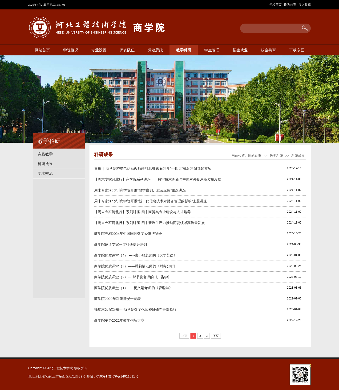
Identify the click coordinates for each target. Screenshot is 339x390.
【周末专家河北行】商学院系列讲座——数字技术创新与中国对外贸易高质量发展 (157, 179)
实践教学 (45, 154)
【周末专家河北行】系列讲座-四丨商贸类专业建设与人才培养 (142, 212)
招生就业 (240, 50)
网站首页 (42, 50)
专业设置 (98, 50)
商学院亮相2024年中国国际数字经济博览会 (128, 234)
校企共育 (268, 50)
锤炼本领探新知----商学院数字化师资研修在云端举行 (135, 309)
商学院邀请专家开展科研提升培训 (120, 244)
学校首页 (275, 4)
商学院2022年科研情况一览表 (117, 299)
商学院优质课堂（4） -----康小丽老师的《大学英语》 (135, 255)
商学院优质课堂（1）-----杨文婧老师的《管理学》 (133, 288)
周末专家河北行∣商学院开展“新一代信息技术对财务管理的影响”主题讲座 (150, 201)
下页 (216, 335)
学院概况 (70, 50)
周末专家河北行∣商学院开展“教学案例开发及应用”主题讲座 (140, 190)
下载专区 (296, 50)
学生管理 (211, 50)
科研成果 (45, 164)
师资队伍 (127, 50)
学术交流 (45, 173)
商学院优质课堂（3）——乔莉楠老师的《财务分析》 (135, 266)
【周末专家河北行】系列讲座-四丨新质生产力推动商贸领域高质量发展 (149, 223)
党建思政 (155, 50)
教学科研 (183, 50)
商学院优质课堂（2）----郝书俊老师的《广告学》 (132, 277)
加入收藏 (305, 4)
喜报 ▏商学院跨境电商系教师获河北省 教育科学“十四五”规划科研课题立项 (152, 168)
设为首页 (290, 4)
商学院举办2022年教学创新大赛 (119, 320)
